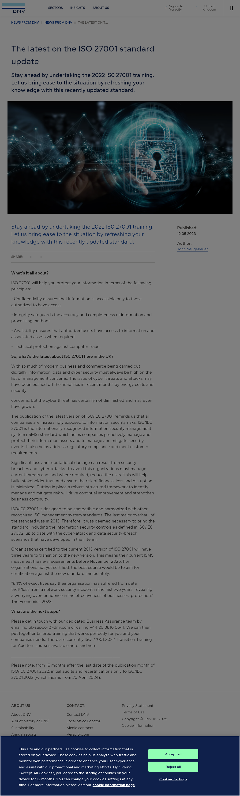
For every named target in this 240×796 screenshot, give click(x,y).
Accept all (173, 758)
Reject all (173, 770)
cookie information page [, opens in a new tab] (114, 788)
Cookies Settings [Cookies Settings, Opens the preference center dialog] (173, 783)
